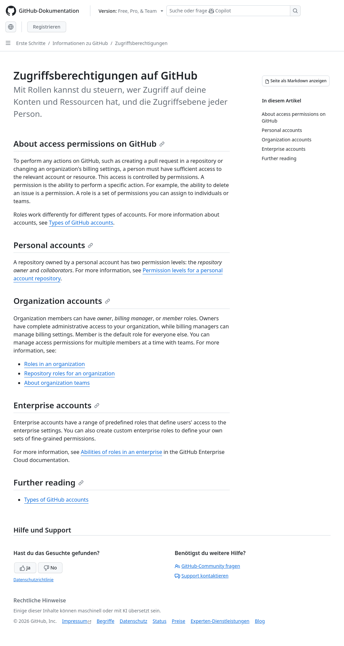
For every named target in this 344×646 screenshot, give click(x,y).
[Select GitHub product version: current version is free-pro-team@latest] (131, 11)
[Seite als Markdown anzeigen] (296, 81)
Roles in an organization (54, 364)
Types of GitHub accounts (81, 222)
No (50, 567)
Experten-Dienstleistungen (219, 621)
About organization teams (57, 382)
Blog (260, 621)
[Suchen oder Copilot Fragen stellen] (233, 10)
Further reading (48, 482)
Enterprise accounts (56, 405)
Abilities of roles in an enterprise (121, 452)
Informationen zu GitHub (80, 43)
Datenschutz (133, 621)
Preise (178, 621)
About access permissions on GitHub (89, 143)
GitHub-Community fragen (207, 566)
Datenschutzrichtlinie (33, 580)
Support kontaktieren (201, 575)
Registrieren (46, 27)
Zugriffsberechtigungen (141, 43)
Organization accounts (61, 300)
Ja (25, 567)
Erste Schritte (30, 43)
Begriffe (106, 621)
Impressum (74, 621)
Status (159, 621)
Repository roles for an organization (69, 373)
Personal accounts (53, 244)
